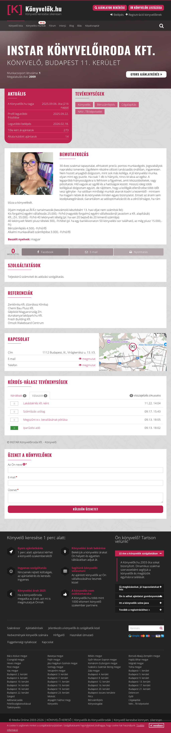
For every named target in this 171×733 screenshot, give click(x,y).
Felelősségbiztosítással (19, 703)
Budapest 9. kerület (139, 678)
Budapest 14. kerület (18, 685)
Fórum (52, 25)
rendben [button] (156, 725)
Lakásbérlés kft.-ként (36, 403)
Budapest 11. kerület (58, 681)
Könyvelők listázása (148, 8)
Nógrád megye (136, 663)
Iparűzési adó (31, 428)
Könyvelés (53, 703)
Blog (71, 25)
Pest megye (13, 666)
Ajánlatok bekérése (111, 8)
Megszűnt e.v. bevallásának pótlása (45, 419)
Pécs (90, 696)
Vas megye (12, 670)
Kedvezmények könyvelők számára (27, 635)
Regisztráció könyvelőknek (145, 14)
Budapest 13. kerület (139, 681)
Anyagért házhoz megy (59, 700)
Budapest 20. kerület (99, 689)
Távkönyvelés (14, 707)
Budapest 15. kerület (58, 685)
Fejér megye (54, 659)
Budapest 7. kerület (58, 678)
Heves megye (14, 663)
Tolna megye (135, 666)
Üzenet (12, 490)
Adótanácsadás (15, 700)
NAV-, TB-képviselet (139, 703)
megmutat (87, 359)
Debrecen (134, 692)
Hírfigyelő (58, 635)
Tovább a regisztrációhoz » (134, 609)
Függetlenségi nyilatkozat (22, 642)
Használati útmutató (81, 635)
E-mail (12, 477)
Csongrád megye (15, 659)
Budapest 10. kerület (18, 681)
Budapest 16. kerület (99, 685)
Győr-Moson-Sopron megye (102, 659)
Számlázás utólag (34, 411)
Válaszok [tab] (39, 395)
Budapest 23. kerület (58, 692)
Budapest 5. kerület (139, 674)
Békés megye (95, 655)
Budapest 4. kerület (98, 674)
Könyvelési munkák (36, 24)
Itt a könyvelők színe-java (134, 602)
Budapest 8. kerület (98, 678)
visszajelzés (145, 395)
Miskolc (51, 696)
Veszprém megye (56, 670)
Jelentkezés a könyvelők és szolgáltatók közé (74, 628)
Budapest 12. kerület (99, 681)
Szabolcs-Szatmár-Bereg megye (104, 666)
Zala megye (94, 670)
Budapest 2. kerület (17, 674)
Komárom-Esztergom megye (102, 663)
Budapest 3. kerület (58, 674)
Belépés (119, 14)
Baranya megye (55, 655)
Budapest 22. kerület (18, 692)
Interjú (62, 25)
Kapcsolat (47, 642)
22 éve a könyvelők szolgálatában (138, 553)
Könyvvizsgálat (95, 703)
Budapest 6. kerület (17, 678)
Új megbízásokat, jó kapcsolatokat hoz (139, 588)
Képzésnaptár (92, 25)
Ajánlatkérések (34, 628)
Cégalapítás (134, 700)
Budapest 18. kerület (18, 689)
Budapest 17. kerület (139, 685)
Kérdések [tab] (18, 395)
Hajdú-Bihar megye (138, 659)
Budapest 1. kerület (139, 670)
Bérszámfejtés (95, 700)
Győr (131, 696)
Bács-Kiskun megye (17, 655)
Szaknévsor (13, 628)
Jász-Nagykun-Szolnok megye (62, 663)
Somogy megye (55, 666)
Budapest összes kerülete (101, 692)
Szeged (11, 696)
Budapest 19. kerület (58, 689)
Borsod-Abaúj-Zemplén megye (144, 655)
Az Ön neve (16, 464)
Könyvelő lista (16, 25)
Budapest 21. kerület (139, 689)
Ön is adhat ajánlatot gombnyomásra (140, 596)
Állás (79, 25)
